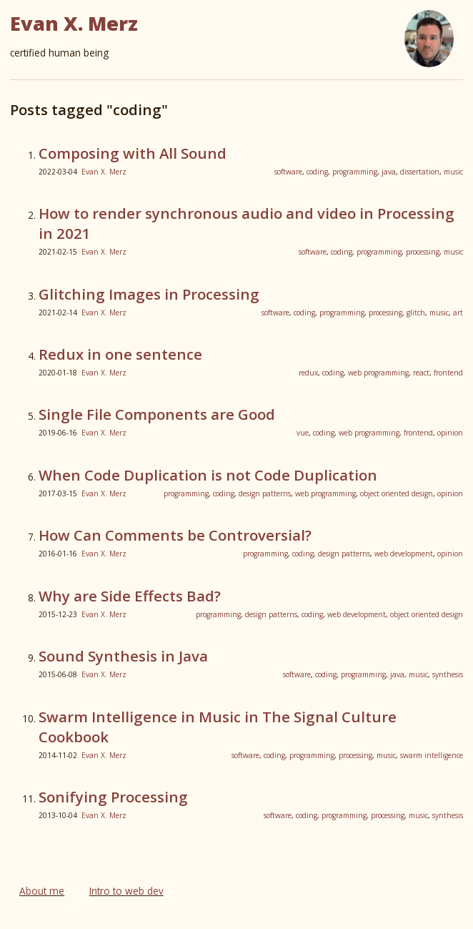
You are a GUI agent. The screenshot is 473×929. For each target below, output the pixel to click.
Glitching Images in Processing (149, 294)
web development (403, 554)
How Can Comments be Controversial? (175, 535)
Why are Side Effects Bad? (130, 596)
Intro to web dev (126, 891)
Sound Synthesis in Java (123, 656)
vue (303, 433)
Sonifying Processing (113, 797)
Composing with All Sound (132, 153)
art (458, 313)
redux (308, 373)
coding (317, 172)
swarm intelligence (431, 755)
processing (422, 252)
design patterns (265, 493)
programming (354, 172)
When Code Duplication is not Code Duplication (208, 475)
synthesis (447, 674)
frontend (448, 373)
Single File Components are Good (157, 414)
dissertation (419, 172)
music (453, 172)
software (288, 172)
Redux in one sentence (120, 354)
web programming (378, 373)
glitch (416, 313)
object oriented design (396, 493)
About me (41, 891)
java (389, 172)
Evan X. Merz (103, 172)
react (421, 373)
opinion (450, 433)
